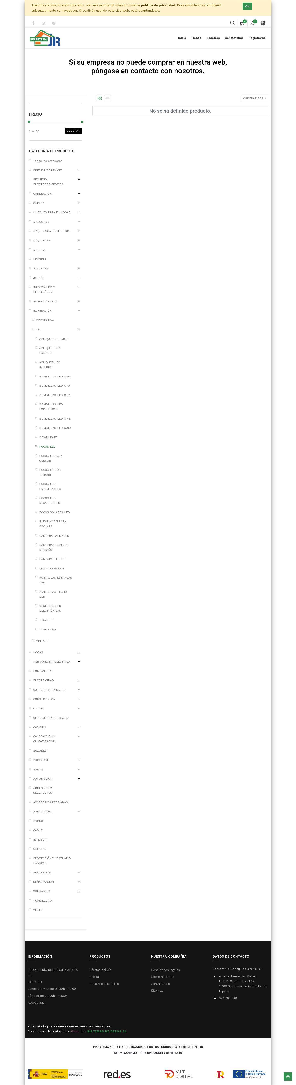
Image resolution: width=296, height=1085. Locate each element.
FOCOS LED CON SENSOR (51, 458)
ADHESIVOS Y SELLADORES (42, 790)
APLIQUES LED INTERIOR (49, 364)
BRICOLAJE (41, 760)
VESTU (38, 909)
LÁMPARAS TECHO (52, 559)
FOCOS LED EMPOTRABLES (50, 486)
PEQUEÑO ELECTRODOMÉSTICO (48, 182)
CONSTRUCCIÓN (44, 699)
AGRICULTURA (42, 811)
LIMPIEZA (39, 259)
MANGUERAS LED (51, 568)
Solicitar (73, 130)
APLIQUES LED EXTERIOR (49, 350)
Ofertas (95, 977)
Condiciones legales (166, 970)
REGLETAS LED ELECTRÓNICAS (50, 608)
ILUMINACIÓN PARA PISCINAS (52, 524)
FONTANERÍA (42, 671)
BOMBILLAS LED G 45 (54, 418)
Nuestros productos (104, 984)
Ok (247, 6)
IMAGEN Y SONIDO (45, 301)
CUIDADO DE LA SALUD (49, 689)
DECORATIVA (45, 320)
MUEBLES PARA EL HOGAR (52, 212)
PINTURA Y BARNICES (48, 170)
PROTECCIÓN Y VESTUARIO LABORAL (52, 860)
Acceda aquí (36, 1002)
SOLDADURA (41, 891)
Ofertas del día (100, 970)
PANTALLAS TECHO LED (53, 594)
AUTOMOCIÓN (42, 778)
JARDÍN (38, 278)
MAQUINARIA (42, 240)
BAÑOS (38, 769)
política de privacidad (158, 5)
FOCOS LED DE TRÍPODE (50, 472)
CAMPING (39, 727)
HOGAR (38, 652)
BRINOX (38, 820)
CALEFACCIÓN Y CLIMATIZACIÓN (44, 739)
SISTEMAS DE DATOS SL (107, 1031)
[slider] (29, 122)
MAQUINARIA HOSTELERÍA (51, 231)
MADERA (39, 249)
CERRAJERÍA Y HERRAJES (50, 717)
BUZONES (40, 750)
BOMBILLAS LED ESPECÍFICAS (51, 406)
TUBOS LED (47, 629)
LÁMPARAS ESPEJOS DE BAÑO (53, 547)
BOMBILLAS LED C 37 (54, 395)
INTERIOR (39, 839)
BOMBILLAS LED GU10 (55, 427)
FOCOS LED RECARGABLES (49, 500)
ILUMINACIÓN (42, 310)
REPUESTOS (41, 872)
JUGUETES (40, 268)
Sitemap (157, 990)
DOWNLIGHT (48, 437)
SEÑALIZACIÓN (43, 881)
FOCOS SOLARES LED (54, 512)
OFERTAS (39, 848)
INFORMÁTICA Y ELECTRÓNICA (43, 289)
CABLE (38, 830)
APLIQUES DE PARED (54, 339)
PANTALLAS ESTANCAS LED (55, 580)
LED (39, 329)
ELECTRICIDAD (43, 680)
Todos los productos (47, 160)
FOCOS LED (47, 446)
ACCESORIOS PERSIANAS (50, 802)
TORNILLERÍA (42, 900)
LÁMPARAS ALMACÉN (54, 535)
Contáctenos (160, 984)
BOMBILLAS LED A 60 (54, 376)
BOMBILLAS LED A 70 (54, 385)
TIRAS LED (46, 620)
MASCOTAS (41, 221)
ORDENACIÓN (42, 193)
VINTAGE (42, 640)
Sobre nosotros (162, 977)
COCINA (38, 708)
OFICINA (38, 203)
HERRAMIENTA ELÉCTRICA (51, 661)
